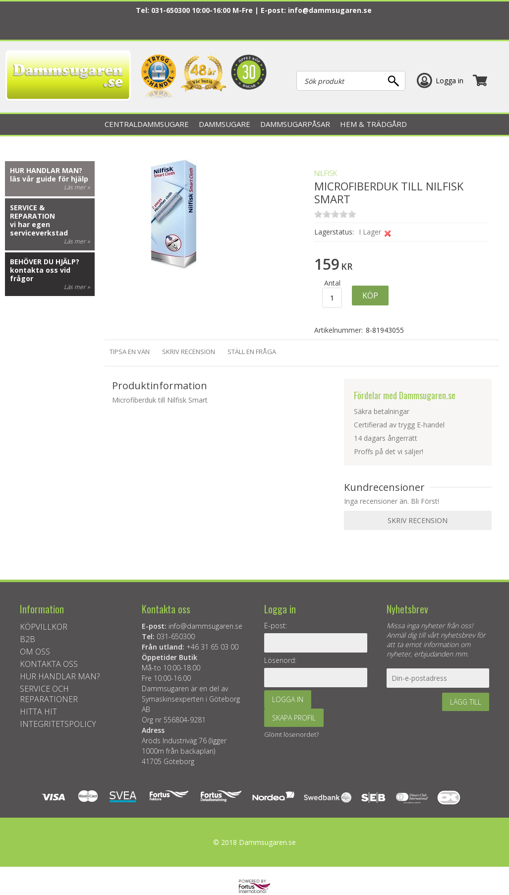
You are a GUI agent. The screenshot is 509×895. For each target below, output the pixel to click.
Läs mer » (77, 187)
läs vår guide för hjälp (49, 178)
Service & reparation (32, 212)
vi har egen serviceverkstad (39, 229)
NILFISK (325, 173)
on (318, 214)
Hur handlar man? (46, 170)
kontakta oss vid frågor (40, 274)
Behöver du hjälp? (44, 261)
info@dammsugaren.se (330, 10)
